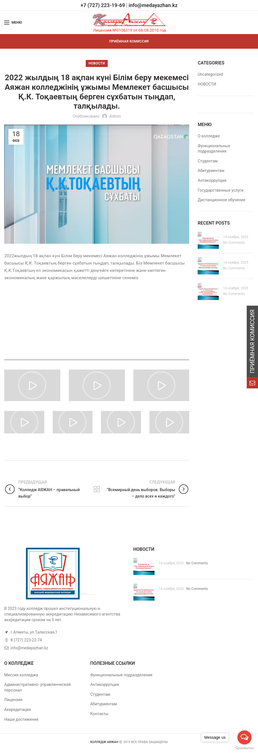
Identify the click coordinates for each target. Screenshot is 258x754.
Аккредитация (17, 709)
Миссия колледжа (21, 675)
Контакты (99, 714)
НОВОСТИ (97, 63)
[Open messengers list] (244, 737)
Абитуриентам (211, 170)
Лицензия (13, 699)
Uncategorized (210, 74)
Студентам (208, 161)
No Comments (234, 243)
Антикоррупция (212, 180)
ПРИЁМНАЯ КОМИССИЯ (129, 41)
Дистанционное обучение (221, 200)
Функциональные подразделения (121, 675)
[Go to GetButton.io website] (244, 748)
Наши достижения (21, 719)
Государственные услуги (220, 190)
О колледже (209, 136)
